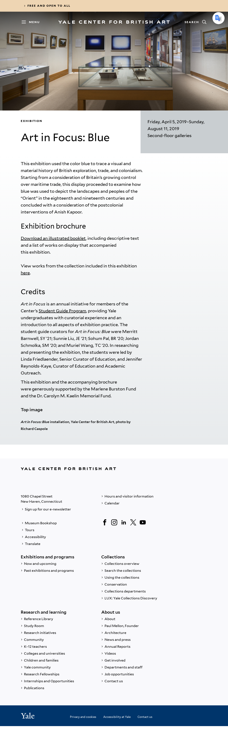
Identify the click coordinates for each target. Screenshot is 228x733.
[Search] (195, 22)
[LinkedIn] (123, 522)
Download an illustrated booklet (53, 238)
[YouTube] (142, 522)
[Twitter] (133, 522)
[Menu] (32, 22)
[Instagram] (114, 522)
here (25, 272)
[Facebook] (104, 522)
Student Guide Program (62, 310)
